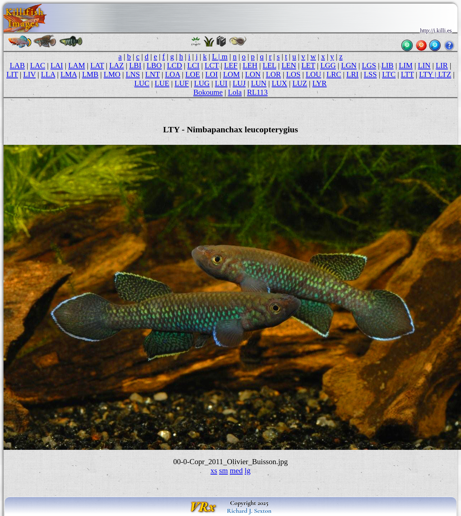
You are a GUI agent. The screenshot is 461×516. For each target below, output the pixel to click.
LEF (230, 65)
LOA (172, 74)
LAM (76, 65)
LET (308, 65)
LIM (406, 65)
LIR (442, 65)
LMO (112, 74)
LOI (211, 74)
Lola (235, 92)
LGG (328, 65)
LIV (29, 74)
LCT (212, 65)
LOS (293, 74)
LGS (369, 65)
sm (223, 470)
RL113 (257, 92)
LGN (349, 65)
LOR (273, 74)
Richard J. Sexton (249, 511)
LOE (192, 74)
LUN (258, 83)
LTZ (444, 74)
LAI (56, 65)
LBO (154, 65)
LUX (279, 83)
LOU (313, 74)
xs (213, 470)
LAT (97, 65)
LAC (37, 65)
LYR (319, 83)
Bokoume (208, 92)
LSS (370, 74)
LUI (221, 83)
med (236, 470)
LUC (141, 83)
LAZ (116, 65)
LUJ (239, 83)
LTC (389, 74)
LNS (133, 74)
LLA (48, 74)
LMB (90, 74)
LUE (162, 83)
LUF (182, 83)
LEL (269, 65)
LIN (424, 65)
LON (253, 74)
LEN (289, 65)
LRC (334, 74)
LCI (193, 65)
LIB (387, 65)
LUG (201, 83)
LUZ (299, 83)
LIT (12, 74)
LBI (135, 65)
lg (248, 470)
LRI (352, 74)
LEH (250, 65)
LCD (174, 65)
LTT (407, 74)
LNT (152, 74)
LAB (17, 65)
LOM (231, 74)
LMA (68, 74)
